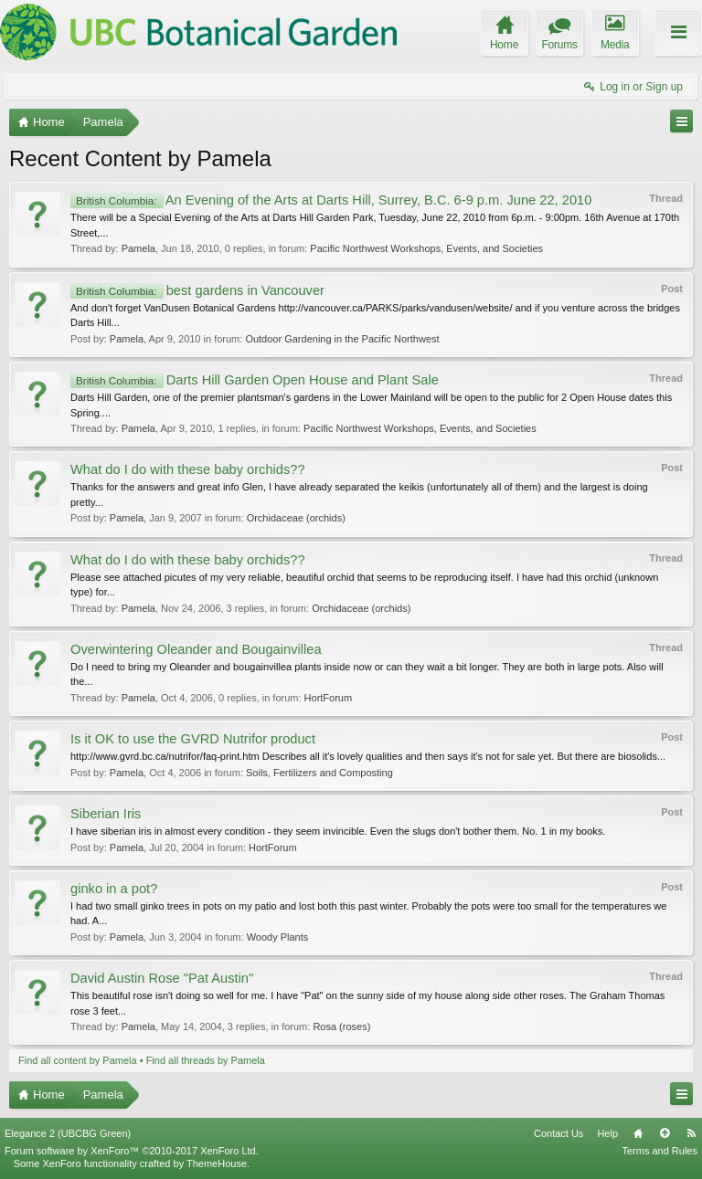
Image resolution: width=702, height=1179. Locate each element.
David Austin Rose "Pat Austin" (161, 978)
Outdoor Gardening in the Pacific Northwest (342, 338)
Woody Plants (278, 937)
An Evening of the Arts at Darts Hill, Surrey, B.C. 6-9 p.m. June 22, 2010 (330, 200)
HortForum (328, 697)
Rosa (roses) (341, 1026)
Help (607, 1133)
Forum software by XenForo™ (132, 1150)
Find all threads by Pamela (205, 1060)
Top (664, 1133)
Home (638, 1133)
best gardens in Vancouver (197, 290)
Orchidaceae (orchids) (296, 517)
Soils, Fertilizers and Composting (319, 772)
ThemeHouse (216, 1163)
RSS (691, 1133)
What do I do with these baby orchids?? (187, 469)
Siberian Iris (105, 813)
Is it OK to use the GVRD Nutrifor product (192, 739)
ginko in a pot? (113, 888)
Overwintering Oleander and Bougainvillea (196, 649)
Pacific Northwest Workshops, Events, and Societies (426, 248)
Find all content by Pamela (77, 1060)
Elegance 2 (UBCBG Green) (68, 1133)
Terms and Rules (659, 1150)
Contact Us (558, 1133)
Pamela (138, 248)
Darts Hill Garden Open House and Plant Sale (254, 380)
